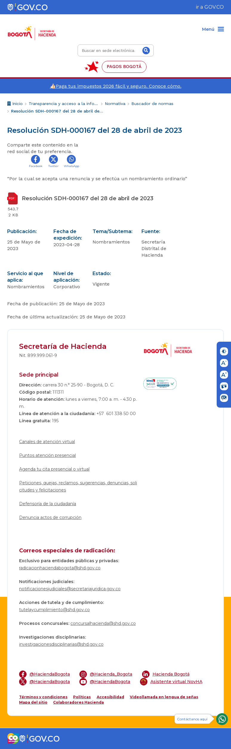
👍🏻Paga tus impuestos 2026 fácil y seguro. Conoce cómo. (115, 86)
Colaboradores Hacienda (78, 702)
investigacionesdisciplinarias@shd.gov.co (61, 644)
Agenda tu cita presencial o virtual (54, 469)
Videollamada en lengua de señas (164, 697)
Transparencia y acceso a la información (64, 103)
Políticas (82, 697)
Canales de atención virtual (47, 441)
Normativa (115, 103)
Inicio (15, 104)
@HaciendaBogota (44, 674)
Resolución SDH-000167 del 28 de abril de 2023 (57, 111)
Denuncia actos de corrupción (50, 517)
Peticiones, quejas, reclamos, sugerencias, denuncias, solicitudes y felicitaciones (78, 486)
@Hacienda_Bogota (105, 674)
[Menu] (213, 29)
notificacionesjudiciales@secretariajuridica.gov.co (70, 588)
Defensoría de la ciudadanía (47, 503)
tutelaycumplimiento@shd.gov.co (54, 609)
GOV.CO (214, 7)
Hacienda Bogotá (166, 674)
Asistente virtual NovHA (171, 681)
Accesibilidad (110, 697)
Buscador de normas (152, 103)
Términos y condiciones (43, 697)
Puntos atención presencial (47, 455)
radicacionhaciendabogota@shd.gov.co (60, 568)
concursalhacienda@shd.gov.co (103, 623)
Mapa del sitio (33, 702)
